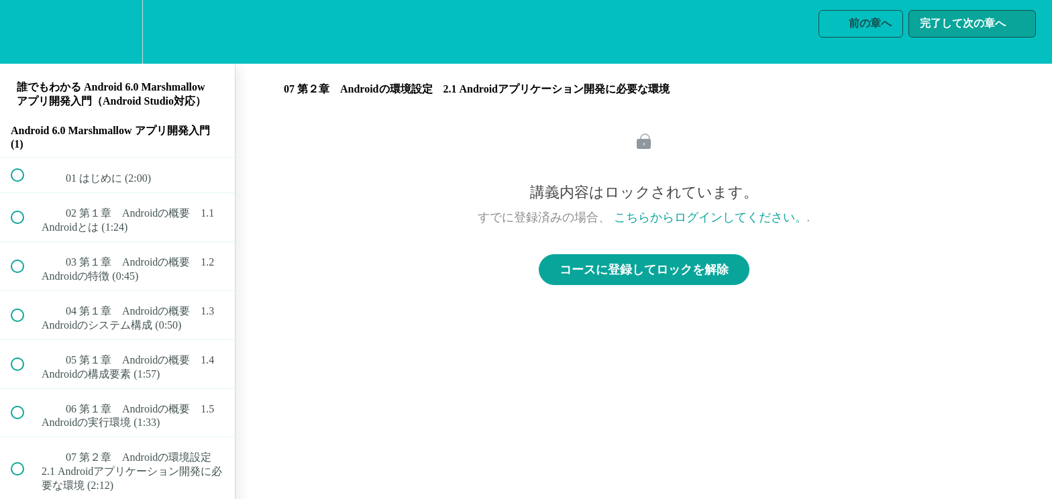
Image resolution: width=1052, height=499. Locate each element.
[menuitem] (117, 32)
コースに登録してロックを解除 (644, 269)
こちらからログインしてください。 (710, 217)
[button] (25, 32)
